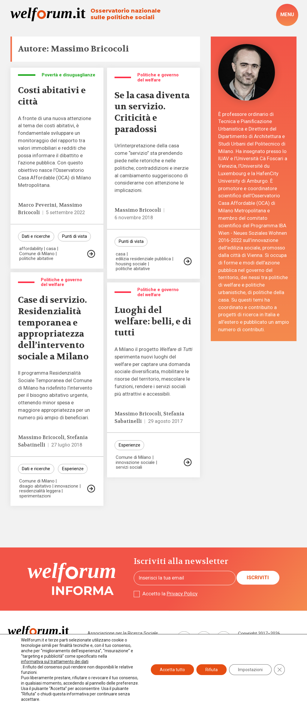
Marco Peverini (37, 205)
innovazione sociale (135, 462)
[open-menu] (287, 14)
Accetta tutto (172, 669)
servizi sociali (129, 467)
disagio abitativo (35, 486)
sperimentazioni (35, 496)
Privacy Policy (182, 594)
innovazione (66, 486)
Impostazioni (250, 669)
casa (51, 248)
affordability (31, 248)
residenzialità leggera (40, 491)
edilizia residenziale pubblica (143, 259)
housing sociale (131, 264)
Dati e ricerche (36, 236)
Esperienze (73, 468)
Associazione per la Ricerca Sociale (123, 633)
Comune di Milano (37, 254)
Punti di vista (74, 236)
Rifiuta (211, 669)
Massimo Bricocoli (138, 210)
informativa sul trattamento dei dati (54, 661)
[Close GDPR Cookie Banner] (279, 669)
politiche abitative (36, 258)
